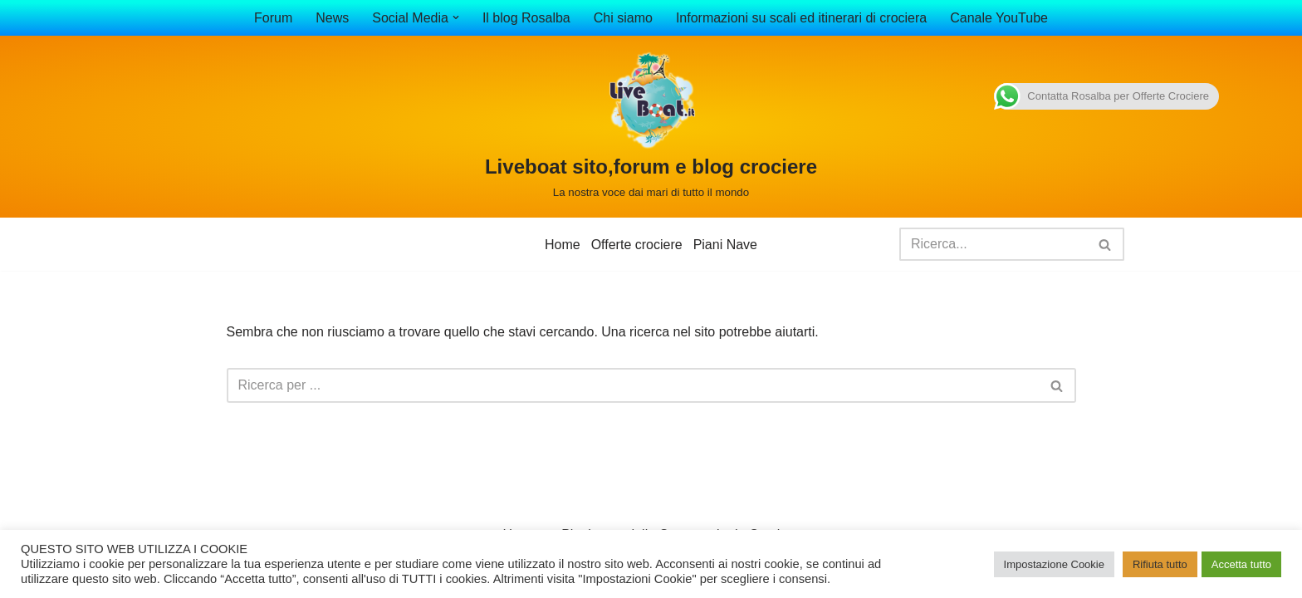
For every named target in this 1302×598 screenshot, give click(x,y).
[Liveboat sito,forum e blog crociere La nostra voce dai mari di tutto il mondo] (651, 127)
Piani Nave (725, 245)
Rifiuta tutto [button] (1160, 564)
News (332, 18)
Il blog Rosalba (526, 18)
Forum (273, 18)
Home (562, 245)
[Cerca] (993, 244)
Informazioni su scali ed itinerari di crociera (801, 18)
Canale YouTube (999, 18)
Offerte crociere (637, 245)
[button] (456, 17)
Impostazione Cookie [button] (1054, 564)
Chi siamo (623, 18)
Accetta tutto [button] (1241, 564)
